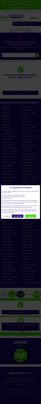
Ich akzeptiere (30, 216)
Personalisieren (17, 216)
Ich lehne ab (7, 216)
